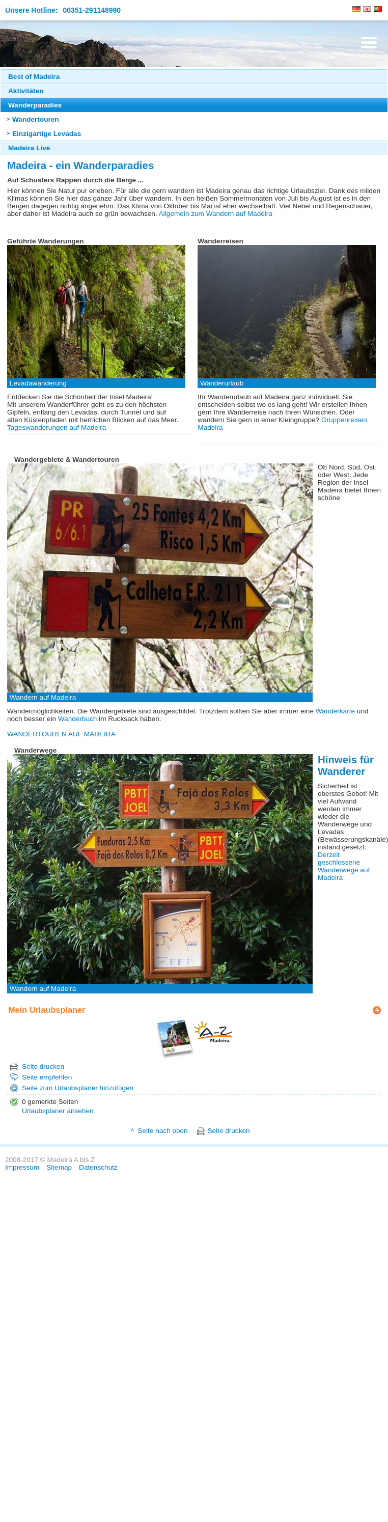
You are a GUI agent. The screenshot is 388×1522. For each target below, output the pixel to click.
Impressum (22, 1167)
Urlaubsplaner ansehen (58, 1111)
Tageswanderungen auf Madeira (56, 427)
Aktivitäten (26, 91)
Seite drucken (43, 1066)
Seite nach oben (162, 1130)
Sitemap (59, 1167)
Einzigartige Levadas (46, 133)
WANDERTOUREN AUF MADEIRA (61, 734)
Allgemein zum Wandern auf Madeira (215, 213)
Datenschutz (98, 1167)
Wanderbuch (77, 719)
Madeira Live (29, 148)
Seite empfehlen (47, 1077)
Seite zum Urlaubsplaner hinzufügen (77, 1088)
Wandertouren (35, 119)
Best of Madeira (34, 76)
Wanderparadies (35, 105)
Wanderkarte (335, 711)
